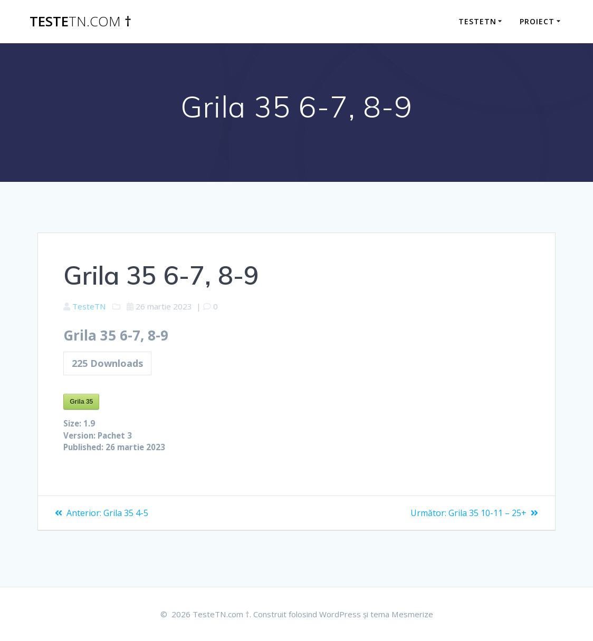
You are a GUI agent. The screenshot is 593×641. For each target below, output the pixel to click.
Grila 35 (81, 403)
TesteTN (90, 307)
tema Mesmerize (409, 614)
